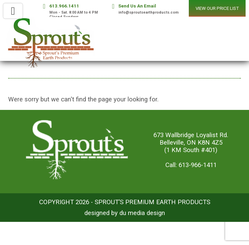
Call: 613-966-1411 (191, 165)
